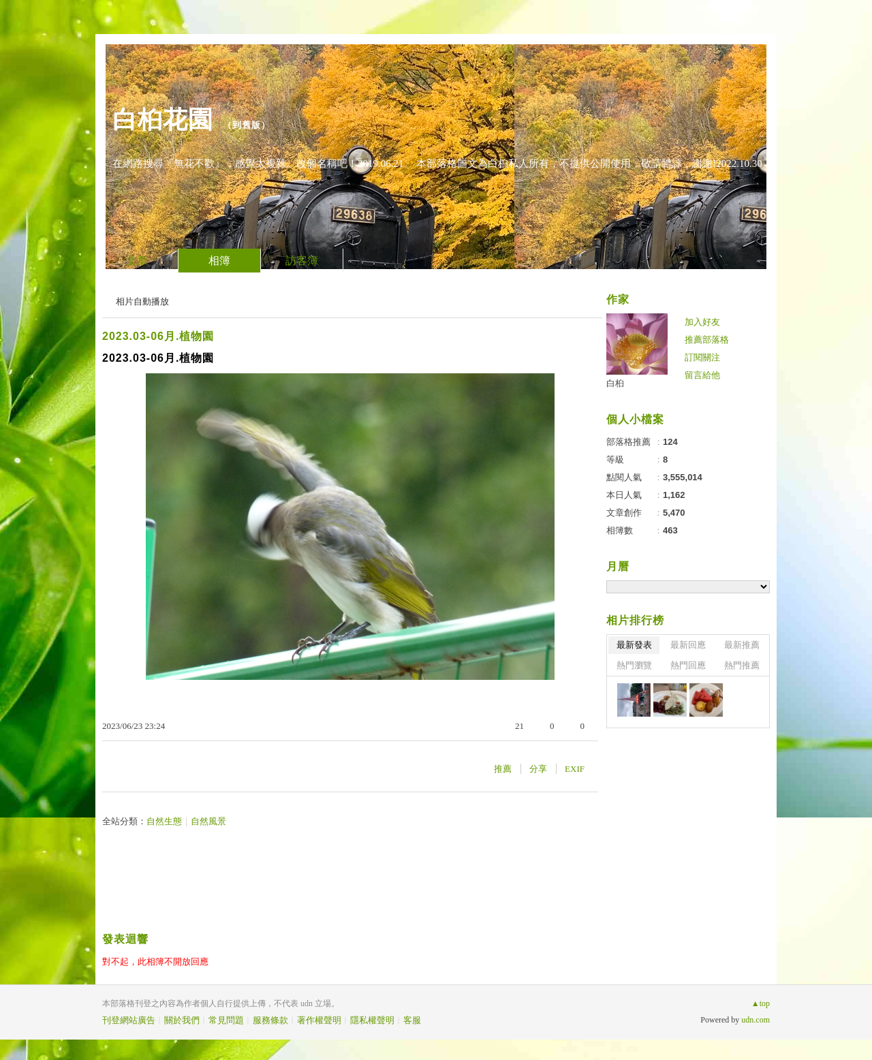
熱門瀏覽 (634, 665)
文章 (137, 260)
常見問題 (226, 1020)
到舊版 (246, 125)
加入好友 (702, 322)
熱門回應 (688, 665)
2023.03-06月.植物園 (158, 336)
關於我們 (182, 1020)
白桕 (615, 383)
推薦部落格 (707, 339)
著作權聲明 (319, 1020)
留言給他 (702, 375)
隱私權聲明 (372, 1020)
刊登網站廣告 (128, 1020)
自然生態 (164, 821)
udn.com (755, 1020)
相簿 (219, 260)
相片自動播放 (142, 301)
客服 (412, 1020)
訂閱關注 (702, 357)
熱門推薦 (742, 665)
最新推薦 (742, 645)
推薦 (503, 769)
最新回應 (688, 645)
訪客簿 (301, 260)
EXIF (575, 769)
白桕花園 (162, 120)
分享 (538, 769)
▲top (760, 1003)
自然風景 (208, 821)
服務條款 (270, 1020)
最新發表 (634, 645)
